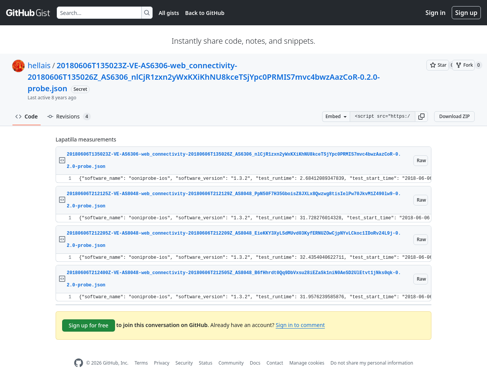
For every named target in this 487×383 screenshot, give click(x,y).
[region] (243, 179)
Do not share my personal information (372, 363)
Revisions (69, 116)
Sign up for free (89, 325)
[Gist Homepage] (28, 12)
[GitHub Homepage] (78, 363)
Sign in (436, 12)
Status (205, 363)
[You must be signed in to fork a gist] (463, 65)
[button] (421, 116)
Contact (275, 363)
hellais (39, 65)
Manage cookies (306, 363)
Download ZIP (454, 116)
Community (231, 363)
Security (184, 363)
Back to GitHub (204, 12)
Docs (255, 363)
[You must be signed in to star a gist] (437, 65)
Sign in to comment (300, 325)
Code (26, 116)
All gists (169, 12)
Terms (141, 363)
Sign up (466, 12)
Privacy (161, 363)
